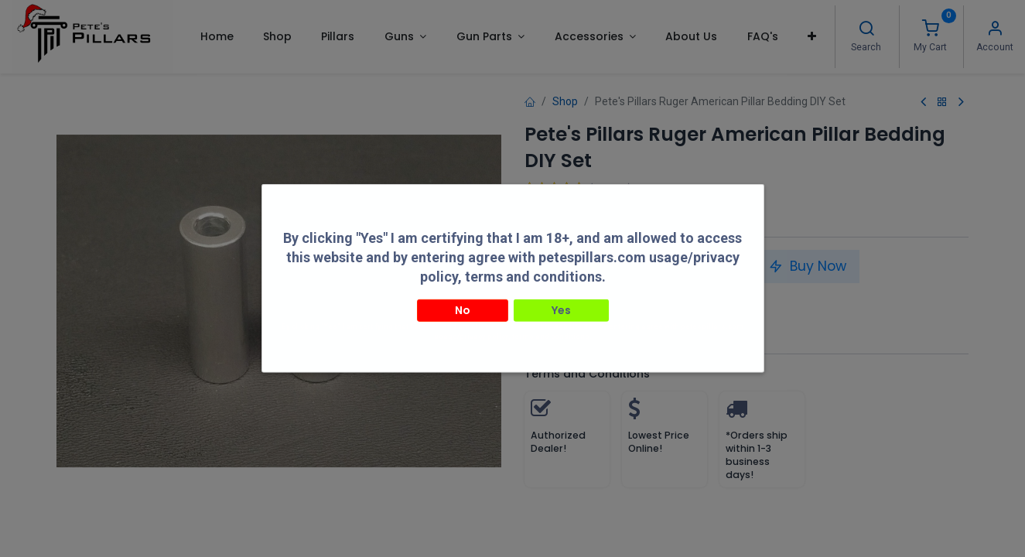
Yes (561, 298)
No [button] (462, 298)
